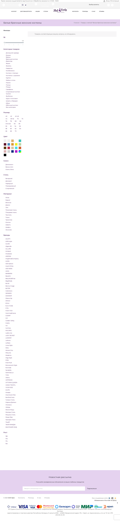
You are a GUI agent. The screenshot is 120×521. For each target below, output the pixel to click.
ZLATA (8, 389)
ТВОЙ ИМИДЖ (10, 424)
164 (7, 443)
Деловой (9, 181)
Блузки (8, 55)
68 (11, 131)
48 (19, 123)
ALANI (8, 243)
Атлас (7, 197)
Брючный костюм (12, 59)
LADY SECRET (10, 335)
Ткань (7, 217)
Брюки (8, 57)
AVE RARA (9, 268)
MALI (7, 347)
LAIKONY (9, 337)
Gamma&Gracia (11, 313)
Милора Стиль (10, 412)
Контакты (75, 11)
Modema (8, 355)
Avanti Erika (9, 266)
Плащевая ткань (11, 212)
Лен (7, 207)
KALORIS (9, 330)
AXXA (7, 271)
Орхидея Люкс (11, 419)
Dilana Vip (9, 298)
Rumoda (8, 367)
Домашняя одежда (12, 52)
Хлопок (8, 222)
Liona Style (9, 345)
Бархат (8, 200)
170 (7, 438)
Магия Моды (10, 409)
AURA (7, 261)
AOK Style (11, 498)
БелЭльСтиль (10, 397)
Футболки (9, 96)
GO (7, 318)
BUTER (8, 288)
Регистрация (114, 1)
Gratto (8, 323)
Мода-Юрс (9, 417)
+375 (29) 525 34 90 (10, 5)
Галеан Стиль (10, 399)
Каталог (14, 11)
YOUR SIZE (9, 387)
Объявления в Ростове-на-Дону (105, 500)
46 (14, 123)
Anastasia (9, 253)
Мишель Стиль (10, 414)
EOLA (7, 303)
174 (7, 441)
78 (11, 121)
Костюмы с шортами (13, 75)
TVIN (7, 375)
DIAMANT (9, 295)
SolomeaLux (10, 372)
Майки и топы (10, 80)
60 (11, 128)
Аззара (8, 392)
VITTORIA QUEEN (11, 382)
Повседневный (11, 186)
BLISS (7, 283)
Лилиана (9, 404)
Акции (38, 11)
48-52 (12, 118)
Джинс (8, 205)
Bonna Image (10, 286)
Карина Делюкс (11, 402)
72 (18, 118)
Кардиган (9, 68)
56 (20, 126)
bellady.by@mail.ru (43, 4)
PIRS (7, 360)
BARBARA (9, 273)
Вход (106, 1)
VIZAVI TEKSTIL (11, 385)
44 (6, 118)
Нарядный (9, 183)
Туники (8, 93)
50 (6, 126)
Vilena (8, 377)
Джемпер (9, 61)
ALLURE (8, 248)
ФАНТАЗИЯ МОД (11, 427)
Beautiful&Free (10, 278)
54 (15, 126)
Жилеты (8, 65)
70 (15, 131)
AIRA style (9, 241)
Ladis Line (9, 333)
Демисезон (9, 164)
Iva (6, 325)
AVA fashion (9, 263)
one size (8, 123)
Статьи (45, 11)
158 (7, 436)
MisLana (8, 352)
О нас (93, 11)
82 (20, 121)
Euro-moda (9, 305)
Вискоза (8, 202)
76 (6, 121)
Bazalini (8, 276)
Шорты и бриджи (12, 100)
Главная (76, 23)
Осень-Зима (10, 169)
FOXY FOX (9, 310)
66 (6, 131)
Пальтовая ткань (11, 210)
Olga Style (9, 357)
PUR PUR (9, 362)
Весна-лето (9, 167)
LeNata (8, 342)
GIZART (8, 315)
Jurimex (8, 328)
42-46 (17, 116)
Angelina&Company (12, 258)
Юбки (8, 103)
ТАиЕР (8, 422)
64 (20, 128)
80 (16, 121)
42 (11, 116)
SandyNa (8, 370)
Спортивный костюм (13, 91)
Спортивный (10, 188)
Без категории (11, 107)
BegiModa (9, 281)
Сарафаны (9, 89)
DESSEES (9, 293)
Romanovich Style (11, 365)
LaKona (8, 340)
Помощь (85, 11)
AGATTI (8, 238)
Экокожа (9, 229)
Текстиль (8, 214)
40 (6, 116)
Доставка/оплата (26, 11)
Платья (8, 85)
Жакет (8, 63)
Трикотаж (9, 219)
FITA (7, 308)
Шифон (8, 227)
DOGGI (8, 300)
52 (11, 126)
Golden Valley (10, 320)
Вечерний (9, 178)
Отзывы (101, 11)
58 (6, 128)
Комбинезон (10, 70)
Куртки (8, 77)
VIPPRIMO (9, 380)
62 (15, 128)
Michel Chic (9, 350)
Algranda (8, 246)
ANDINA (8, 256)
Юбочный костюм (12, 105)
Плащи (8, 87)
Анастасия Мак (11, 394)
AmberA (8, 251)
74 (22, 118)
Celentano (9, 290)
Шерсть (8, 224)
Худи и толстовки (12, 98)
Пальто (8, 82)
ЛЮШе (8, 407)
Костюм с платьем (12, 73)
